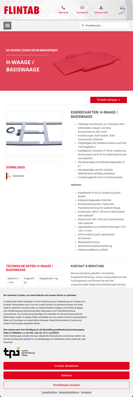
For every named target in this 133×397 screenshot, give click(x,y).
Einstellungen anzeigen (66, 385)
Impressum (86, 392)
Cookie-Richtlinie (49, 392)
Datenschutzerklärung (69, 392)
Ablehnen (66, 375)
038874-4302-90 (63, 13)
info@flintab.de (83, 13)
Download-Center (101, 13)
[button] (7, 28)
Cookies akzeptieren (66, 365)
